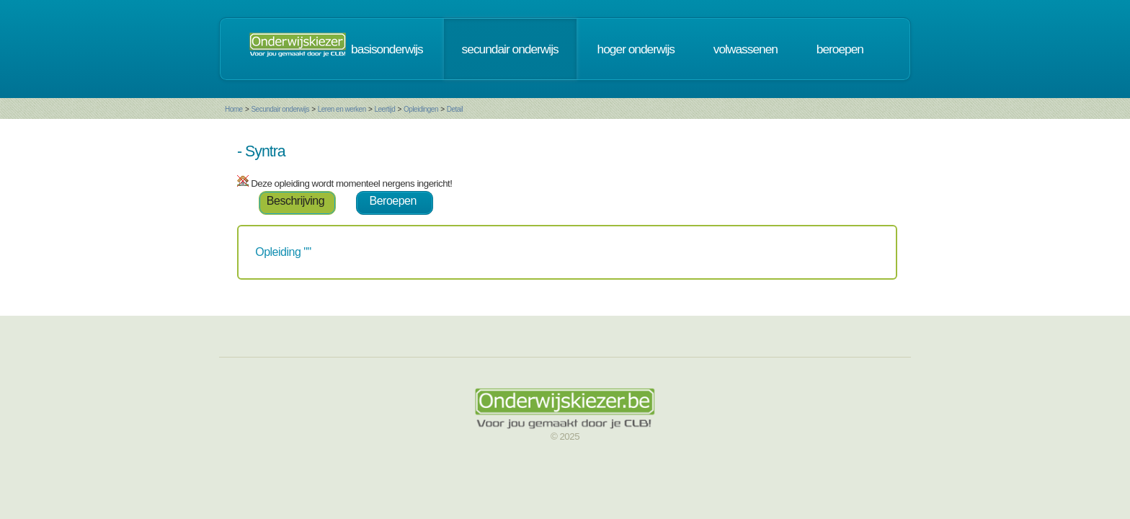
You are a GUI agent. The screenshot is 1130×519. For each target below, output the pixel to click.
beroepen (926, 53)
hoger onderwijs (722, 53)
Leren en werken (255, 118)
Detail (368, 118)
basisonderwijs (473, 53)
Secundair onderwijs (193, 118)
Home (147, 118)
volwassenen (832, 53)
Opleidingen (334, 118)
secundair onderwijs (596, 53)
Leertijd (298, 118)
